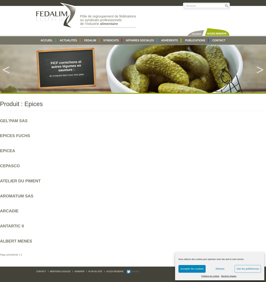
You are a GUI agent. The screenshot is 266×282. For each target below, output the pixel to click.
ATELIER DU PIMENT (20, 181)
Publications (195, 40)
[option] (133, 69)
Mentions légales (228, 276)
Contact (218, 40)
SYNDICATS (111, 40)
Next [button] (260, 69)
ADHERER (79, 271)
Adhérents (169, 40)
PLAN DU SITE (95, 271)
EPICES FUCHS (15, 135)
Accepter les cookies (192, 268)
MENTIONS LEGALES (60, 271)
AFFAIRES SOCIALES (140, 40)
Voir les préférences (247, 268)
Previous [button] (6, 69)
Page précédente (9, 254)
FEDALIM (90, 40)
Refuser (220, 268)
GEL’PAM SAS (13, 120)
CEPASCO (10, 166)
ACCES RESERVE (115, 271)
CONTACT (41, 271)
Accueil (47, 40)
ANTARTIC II (12, 226)
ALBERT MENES (16, 241)
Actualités (68, 40)
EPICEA (7, 150)
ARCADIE (9, 211)
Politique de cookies (210, 276)
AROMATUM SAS (16, 196)
